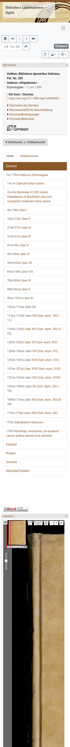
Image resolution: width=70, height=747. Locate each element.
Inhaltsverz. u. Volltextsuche (25, 142)
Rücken (11, 453)
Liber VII (19, 263)
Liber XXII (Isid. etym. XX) (32, 413)
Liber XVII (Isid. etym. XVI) (33, 360)
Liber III (19, 227)
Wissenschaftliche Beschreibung (30, 110)
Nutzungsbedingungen (24, 114)
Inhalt (10, 156)
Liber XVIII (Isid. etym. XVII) (34, 369)
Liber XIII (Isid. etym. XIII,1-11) (33, 318)
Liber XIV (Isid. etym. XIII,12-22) (34, 331)
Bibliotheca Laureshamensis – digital (26, 10)
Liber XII (21, 307)
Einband (11, 166)
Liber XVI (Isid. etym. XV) (32, 351)
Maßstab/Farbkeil (17, 471)
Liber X (18, 289)
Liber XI (20, 298)
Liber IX (19, 280)
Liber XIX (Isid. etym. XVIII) (33, 377)
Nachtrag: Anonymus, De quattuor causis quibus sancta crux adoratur (32, 433)
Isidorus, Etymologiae (27, 175)
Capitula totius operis (25, 183)
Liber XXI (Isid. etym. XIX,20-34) (34, 402)
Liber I (17, 210)
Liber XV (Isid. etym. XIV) (32, 342)
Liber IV (19, 236)
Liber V (18, 245)
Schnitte (11, 462)
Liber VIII (20, 271)
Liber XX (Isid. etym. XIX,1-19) (33, 389)
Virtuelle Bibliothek (21, 119)
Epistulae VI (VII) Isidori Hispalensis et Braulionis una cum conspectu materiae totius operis (29, 196)
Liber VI (18, 254)
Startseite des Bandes (23, 105)
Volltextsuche (29, 156)
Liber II (18, 219)
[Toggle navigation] (63, 27)
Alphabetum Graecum (24, 422)
